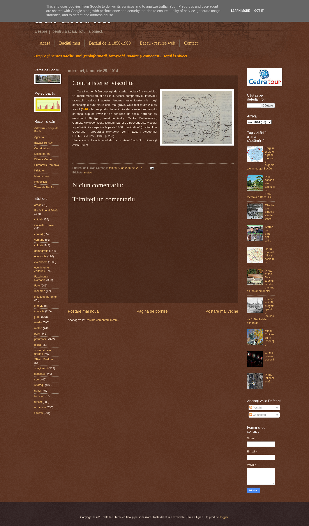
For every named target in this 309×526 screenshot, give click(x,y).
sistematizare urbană (42, 352)
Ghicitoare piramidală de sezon (269, 212)
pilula (37, 344)
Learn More (240, 11)
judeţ (37, 317)
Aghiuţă (39, 137)
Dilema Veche (43, 159)
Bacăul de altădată (46, 210)
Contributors (42, 148)
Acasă (45, 43)
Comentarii (258, 414)
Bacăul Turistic (43, 142)
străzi (37, 390)
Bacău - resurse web (157, 43)
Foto (37, 285)
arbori (38, 205)
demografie (41, 250)
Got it (259, 11)
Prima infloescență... (270, 378)
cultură (38, 245)
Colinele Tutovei (44, 225)
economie (40, 256)
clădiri (38, 219)
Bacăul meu (69, 43)
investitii (39, 311)
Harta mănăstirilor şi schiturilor (270, 255)
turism (38, 402)
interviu (39, 305)
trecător (39, 396)
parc (37, 333)
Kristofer (39, 170)
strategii (39, 385)
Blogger (223, 517)
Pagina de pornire (152, 311)
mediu (38, 322)
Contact (191, 43)
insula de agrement (46, 296)
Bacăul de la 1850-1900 (110, 43)
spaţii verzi (41, 368)
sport (37, 379)
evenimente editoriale (41, 269)
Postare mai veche (221, 311)
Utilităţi (38, 413)
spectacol (40, 373)
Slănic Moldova (43, 359)
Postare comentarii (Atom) (102, 320)
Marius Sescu (42, 176)
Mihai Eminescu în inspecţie (270, 337)
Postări (255, 407)
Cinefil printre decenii (269, 356)
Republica (40, 181)
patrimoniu (41, 339)
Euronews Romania (46, 165)
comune (39, 239)
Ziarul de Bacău (44, 187)
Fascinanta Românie (41, 278)
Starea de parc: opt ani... (269, 233)
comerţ (38, 234)
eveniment (40, 262)
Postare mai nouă (83, 311)
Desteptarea (42, 153)
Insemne (39, 291)
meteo (88, 172)
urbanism (40, 407)
